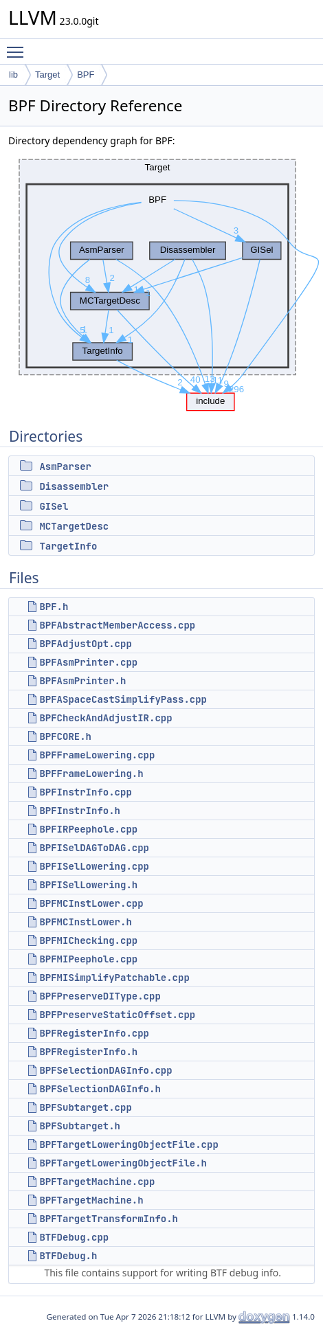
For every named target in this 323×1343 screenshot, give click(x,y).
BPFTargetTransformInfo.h (108, 1218)
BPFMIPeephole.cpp (88, 959)
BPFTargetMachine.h (91, 1200)
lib (13, 74)
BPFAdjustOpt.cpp (85, 643)
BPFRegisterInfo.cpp (94, 1033)
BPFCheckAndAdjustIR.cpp (105, 718)
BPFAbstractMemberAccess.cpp (117, 625)
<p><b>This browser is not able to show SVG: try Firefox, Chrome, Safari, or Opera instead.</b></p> (165, 281)
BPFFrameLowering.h (91, 773)
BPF (85, 74)
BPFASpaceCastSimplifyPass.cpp (123, 699)
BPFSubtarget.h (79, 1126)
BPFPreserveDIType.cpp (99, 996)
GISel (53, 506)
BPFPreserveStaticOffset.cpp (117, 1014)
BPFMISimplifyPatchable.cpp (114, 977)
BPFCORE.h (65, 736)
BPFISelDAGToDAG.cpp (94, 848)
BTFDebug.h (68, 1256)
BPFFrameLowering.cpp (97, 755)
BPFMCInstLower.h (85, 922)
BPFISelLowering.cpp (94, 866)
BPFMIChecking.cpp (88, 940)
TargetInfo (68, 546)
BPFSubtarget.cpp (85, 1107)
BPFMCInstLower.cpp (91, 903)
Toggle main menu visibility (18, 46)
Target (47, 74)
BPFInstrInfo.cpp (85, 792)
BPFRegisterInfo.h (88, 1052)
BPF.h (53, 606)
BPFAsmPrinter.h (82, 681)
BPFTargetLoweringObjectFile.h (123, 1163)
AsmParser (65, 466)
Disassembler (74, 486)
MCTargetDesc (74, 526)
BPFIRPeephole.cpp (88, 829)
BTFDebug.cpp (74, 1237)
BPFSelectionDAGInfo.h (99, 1089)
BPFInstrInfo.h (79, 810)
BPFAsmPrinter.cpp (88, 662)
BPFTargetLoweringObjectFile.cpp (128, 1144)
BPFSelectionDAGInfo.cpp (105, 1070)
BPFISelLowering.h (88, 885)
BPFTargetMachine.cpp (97, 1181)
